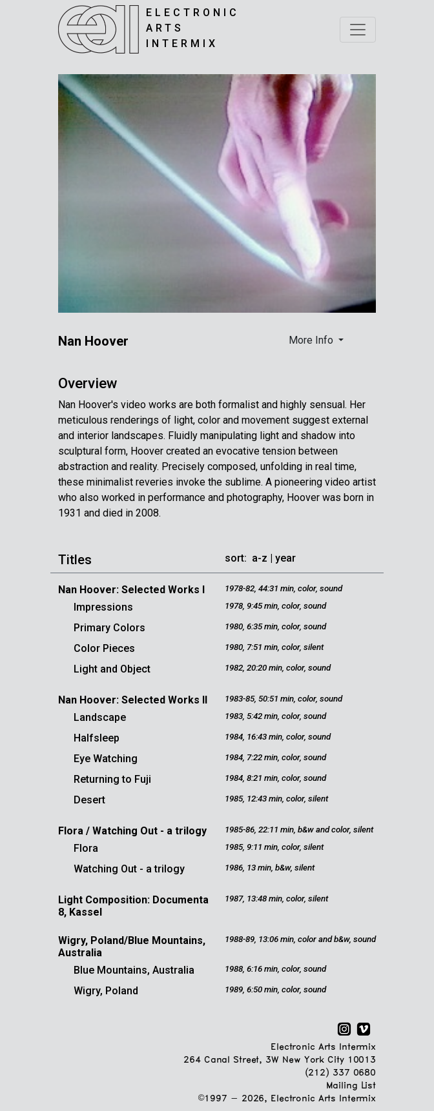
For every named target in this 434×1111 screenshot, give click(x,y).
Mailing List (351, 1086)
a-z (259, 558)
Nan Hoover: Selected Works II (132, 700)
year (285, 558)
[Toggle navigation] (358, 30)
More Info (312, 340)
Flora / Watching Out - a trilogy (132, 831)
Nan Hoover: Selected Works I (131, 590)
